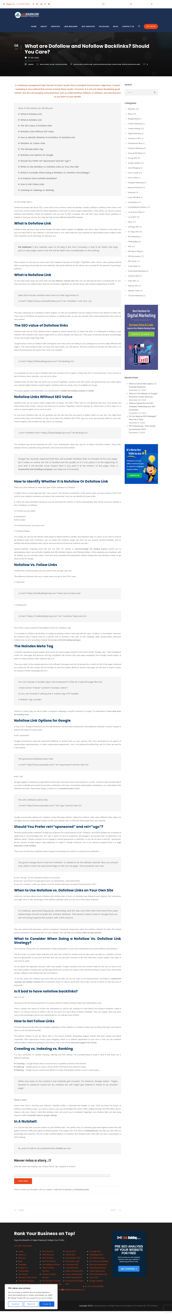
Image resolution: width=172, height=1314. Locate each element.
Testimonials (23, 1274)
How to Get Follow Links (32, 187)
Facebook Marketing (135, 151)
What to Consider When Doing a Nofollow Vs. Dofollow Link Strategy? (55, 175)
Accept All (47, 1304)
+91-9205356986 (140, 4)
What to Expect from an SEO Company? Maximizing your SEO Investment (142, 409)
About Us (22, 1257)
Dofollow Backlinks (102, 67)
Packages (104, 26)
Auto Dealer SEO (73, 1260)
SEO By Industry (134, 259)
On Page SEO (95, 1254)
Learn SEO (93, 1280)
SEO (129, 249)
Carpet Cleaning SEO (74, 1274)
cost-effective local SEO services (69, 220)
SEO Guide (132, 264)
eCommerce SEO (134, 141)
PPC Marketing (133, 239)
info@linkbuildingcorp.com (116, 4)
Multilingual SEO (96, 1257)
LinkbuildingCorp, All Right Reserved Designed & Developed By (120, 1308)
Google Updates (134, 166)
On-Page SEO (133, 234)
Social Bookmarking (97, 1270)
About (44, 26)
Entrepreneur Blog (135, 146)
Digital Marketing (134, 136)
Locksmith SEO (72, 1270)
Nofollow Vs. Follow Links (32, 146)
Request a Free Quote (27, 1280)
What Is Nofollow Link (31, 122)
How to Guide (133, 176)
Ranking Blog (133, 244)
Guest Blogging (134, 171)
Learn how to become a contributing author (71, 1192)
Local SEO (132, 220)
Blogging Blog (133, 122)
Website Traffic (134, 293)
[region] (31, 1296)
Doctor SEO (71, 1254)
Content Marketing (135, 126)
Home (34, 26)
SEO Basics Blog (134, 254)
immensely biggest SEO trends (84, 1045)
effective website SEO (65, 283)
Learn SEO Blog (134, 200)
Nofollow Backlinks (131, 67)
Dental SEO (71, 1257)
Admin (31, 67)
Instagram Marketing (136, 185)
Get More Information (23, 1248)
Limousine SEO (72, 1267)
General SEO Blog (135, 156)
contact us (60, 1151)
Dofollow (88, 67)
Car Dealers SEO (73, 1264)
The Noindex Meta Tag (31, 152)
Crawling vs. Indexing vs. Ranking (37, 193)
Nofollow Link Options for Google (36, 157)
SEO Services (88, 26)
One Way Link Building (98, 1264)
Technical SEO (133, 279)
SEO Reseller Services (51, 1283)
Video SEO (132, 284)
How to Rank (133, 180)
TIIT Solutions (152, 1308)
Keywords (132, 195)
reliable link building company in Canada (77, 393)
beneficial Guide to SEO (69, 791)
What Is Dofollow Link (31, 116)
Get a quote (150, 26)
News (130, 225)
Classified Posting (96, 1260)
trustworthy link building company (35, 472)
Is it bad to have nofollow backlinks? (38, 181)
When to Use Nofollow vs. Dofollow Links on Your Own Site (49, 169)
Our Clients (23, 1277)
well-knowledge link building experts (91, 551)
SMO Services (48, 1260)
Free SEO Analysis (26, 1283)
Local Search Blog (135, 215)
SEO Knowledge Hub (98, 1277)
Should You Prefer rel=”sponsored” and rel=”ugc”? (45, 163)
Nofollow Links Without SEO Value (37, 134)
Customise (15, 1304)
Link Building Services (51, 1267)
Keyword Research (135, 190)
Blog (115, 26)
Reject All (31, 1304)
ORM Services (48, 1257)
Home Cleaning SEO (74, 1277)
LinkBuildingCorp (91, 1133)
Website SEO (133, 289)
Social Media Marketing (137, 274)
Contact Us (128, 26)
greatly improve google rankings (43, 1118)
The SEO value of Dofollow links (36, 128)
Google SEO (132, 161)
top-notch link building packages (67, 643)
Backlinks (44, 67)
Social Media (133, 269)
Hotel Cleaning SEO (74, 1280)
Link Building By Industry (137, 210)
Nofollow (116, 67)
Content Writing (134, 131)
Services (55, 26)
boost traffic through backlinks (89, 935)
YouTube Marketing (135, 298)
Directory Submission (98, 1267)
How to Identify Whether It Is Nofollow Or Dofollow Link (47, 140)
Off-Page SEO (133, 230)
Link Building (71, 26)
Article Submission (97, 1274)
